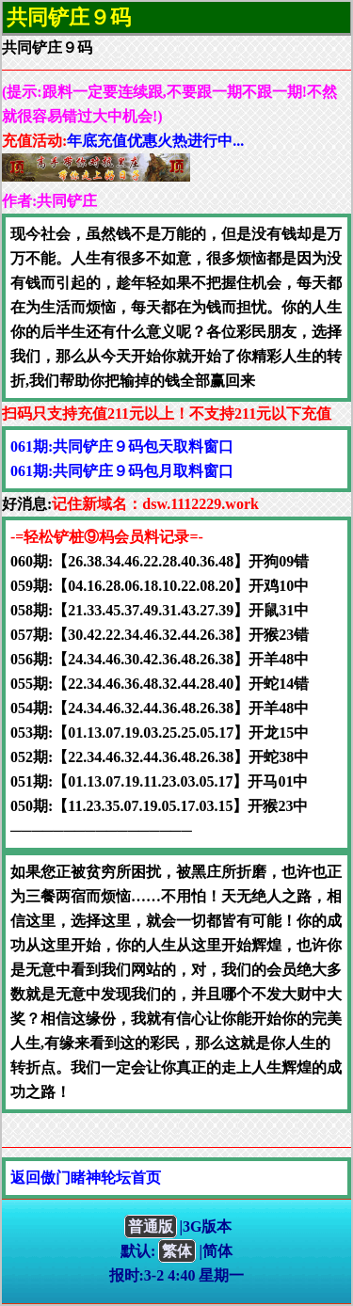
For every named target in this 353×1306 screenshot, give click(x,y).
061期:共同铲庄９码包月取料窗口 (121, 471)
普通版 (150, 1226)
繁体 (177, 1251)
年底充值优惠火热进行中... (155, 141)
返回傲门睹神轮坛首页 (85, 1178)
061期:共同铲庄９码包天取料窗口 (121, 446)
